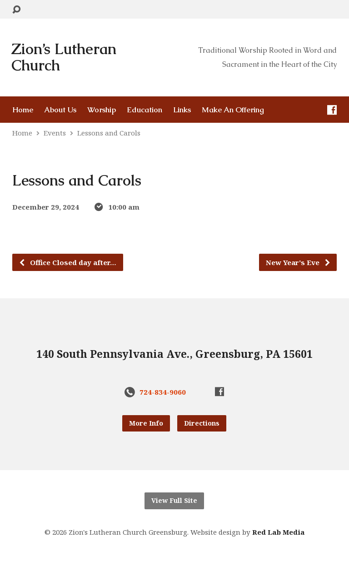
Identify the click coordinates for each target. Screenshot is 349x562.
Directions (201, 423)
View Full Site (174, 500)
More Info (146, 423)
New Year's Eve (298, 262)
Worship (101, 110)
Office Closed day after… (67, 262)
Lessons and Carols (108, 132)
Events (55, 132)
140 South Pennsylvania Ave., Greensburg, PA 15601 (174, 354)
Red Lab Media (278, 532)
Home (22, 110)
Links (182, 110)
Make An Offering (233, 110)
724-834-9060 (163, 391)
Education (144, 110)
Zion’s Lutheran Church (63, 57)
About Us (60, 110)
